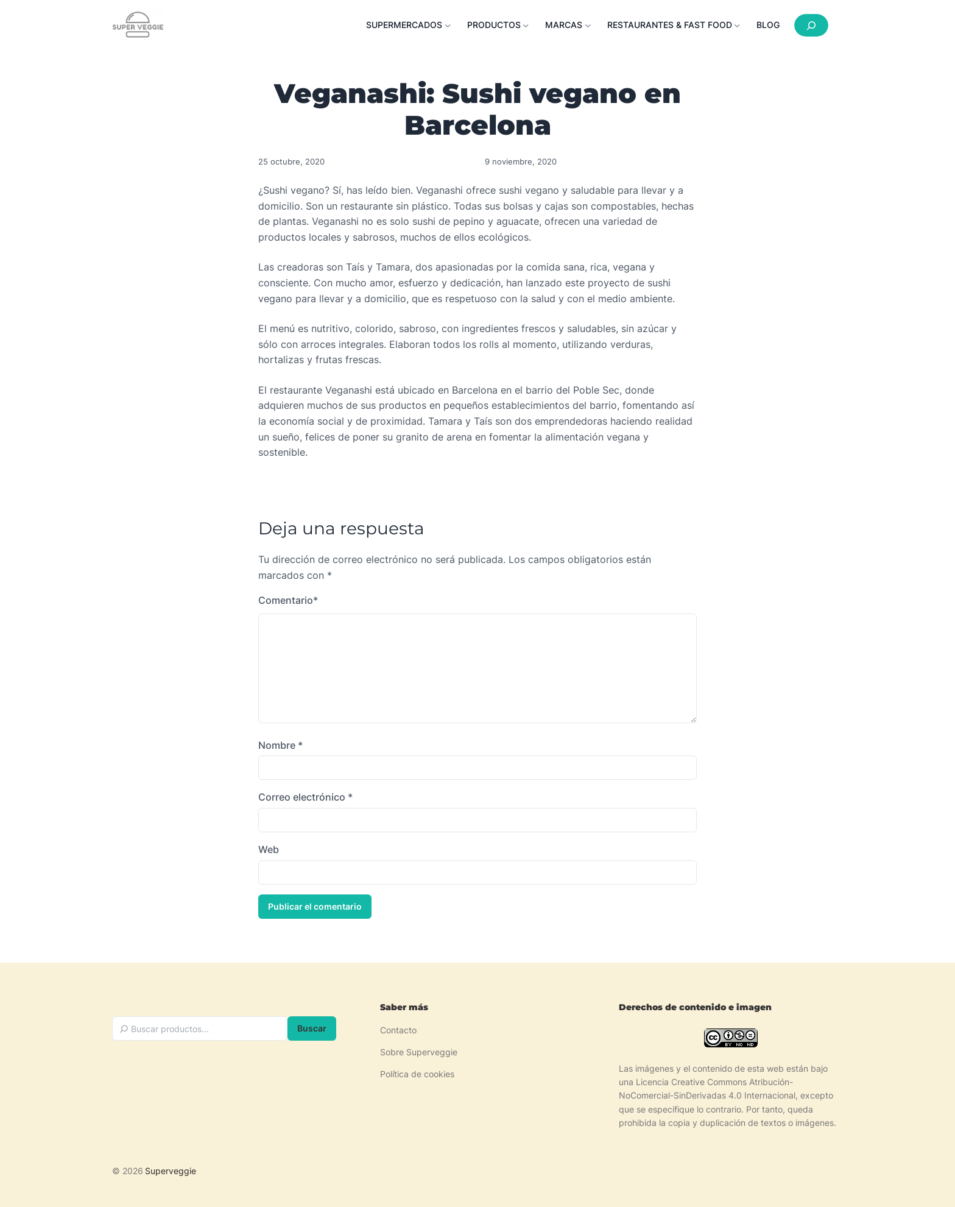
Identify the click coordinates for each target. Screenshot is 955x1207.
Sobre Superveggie (418, 1052)
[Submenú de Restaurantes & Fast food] (677, 25)
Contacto (398, 1030)
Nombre (280, 745)
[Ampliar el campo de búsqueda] (811, 25)
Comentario (288, 601)
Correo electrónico (305, 797)
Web (268, 849)
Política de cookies (417, 1074)
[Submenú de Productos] (501, 25)
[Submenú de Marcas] (571, 25)
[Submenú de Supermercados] (411, 25)
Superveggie (170, 1171)
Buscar (311, 1028)
